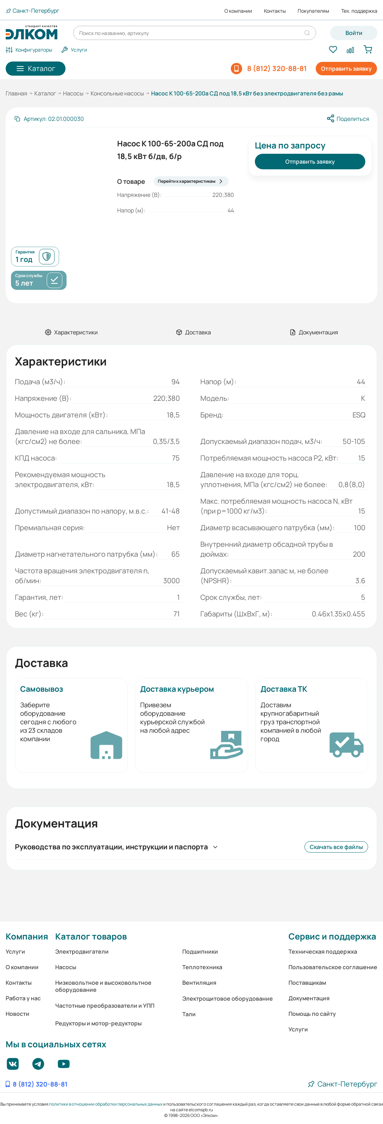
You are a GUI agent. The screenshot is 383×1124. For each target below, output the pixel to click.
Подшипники (200, 951)
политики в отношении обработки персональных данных (105, 1104)
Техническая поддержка (322, 951)
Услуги (15, 951)
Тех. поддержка (359, 11)
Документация (309, 998)
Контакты (275, 11)
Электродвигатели (82, 951)
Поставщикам (307, 982)
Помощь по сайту (312, 1013)
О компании (238, 11)
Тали (189, 1014)
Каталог (45, 93)
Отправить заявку (346, 68)
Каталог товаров (91, 936)
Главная (16, 93)
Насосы (73, 93)
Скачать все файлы (336, 847)
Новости (17, 1013)
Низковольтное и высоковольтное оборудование (103, 986)
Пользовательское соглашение (332, 967)
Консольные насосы (117, 93)
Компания (27, 936)
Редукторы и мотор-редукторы (98, 1023)
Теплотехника (202, 967)
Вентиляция (199, 982)
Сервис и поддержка (332, 936)
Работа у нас (23, 998)
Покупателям (313, 11)
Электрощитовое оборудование (227, 998)
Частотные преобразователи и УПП (104, 1005)
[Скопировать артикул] (49, 119)
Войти (353, 33)
